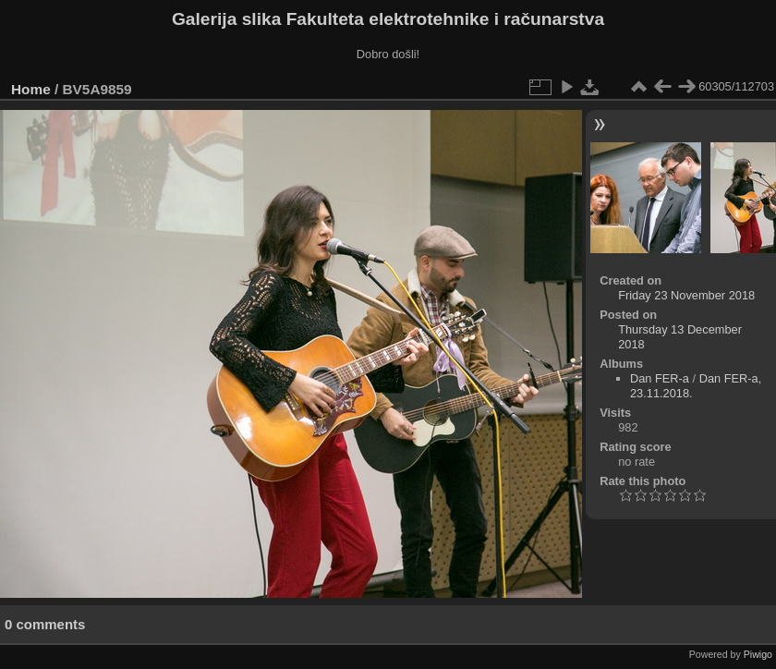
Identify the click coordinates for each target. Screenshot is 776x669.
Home (31, 89)
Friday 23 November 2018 (686, 295)
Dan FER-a (659, 378)
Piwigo (758, 654)
